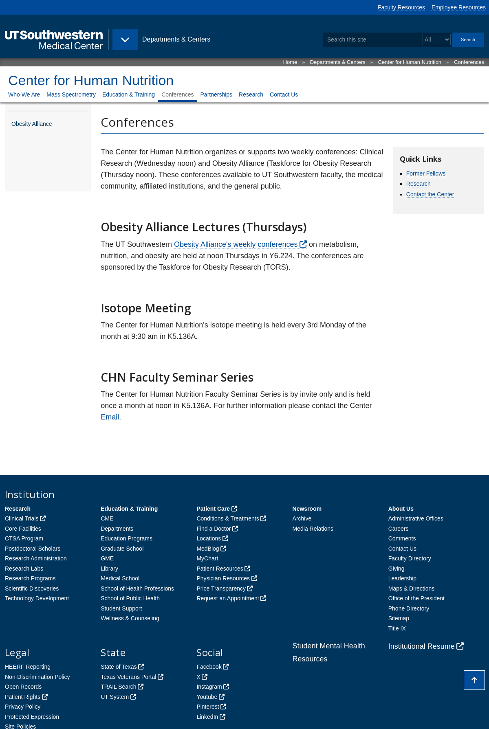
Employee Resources (459, 7)
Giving (396, 568)
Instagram (209, 686)
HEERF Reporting (28, 666)
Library (109, 568)
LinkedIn (207, 717)
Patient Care (213, 508)
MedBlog (207, 548)
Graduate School (122, 548)
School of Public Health (130, 598)
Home (290, 62)
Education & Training (128, 94)
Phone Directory (408, 608)
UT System (115, 697)
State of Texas (119, 666)
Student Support (121, 608)
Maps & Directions (411, 588)
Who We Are (24, 94)
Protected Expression (32, 717)
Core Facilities (23, 528)
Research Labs (24, 568)
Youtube (206, 697)
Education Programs (126, 538)
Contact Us (284, 94)
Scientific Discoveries (32, 588)
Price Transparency (221, 588)
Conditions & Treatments (227, 518)
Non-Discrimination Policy (37, 677)
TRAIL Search (118, 686)
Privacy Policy (22, 706)
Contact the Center (430, 194)
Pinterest (207, 706)
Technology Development (37, 598)
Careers (398, 528)
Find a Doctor (213, 528)
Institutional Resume (421, 646)
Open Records (23, 686)
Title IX (397, 628)
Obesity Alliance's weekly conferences (236, 244)
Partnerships (216, 94)
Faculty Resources (401, 7)
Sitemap (398, 618)
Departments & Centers (338, 62)
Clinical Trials (21, 518)
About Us (401, 508)
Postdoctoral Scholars (32, 548)
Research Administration (36, 558)
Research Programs (30, 578)
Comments (402, 538)
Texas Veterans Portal (128, 677)
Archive (302, 518)
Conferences (469, 62)
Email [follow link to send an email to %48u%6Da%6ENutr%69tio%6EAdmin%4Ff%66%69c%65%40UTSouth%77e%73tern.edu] (110, 417)
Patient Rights (22, 697)
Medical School (120, 578)
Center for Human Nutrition (409, 62)
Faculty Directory (409, 558)
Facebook (208, 666)
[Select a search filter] (437, 40)
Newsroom (307, 508)
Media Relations (313, 528)
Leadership (402, 578)
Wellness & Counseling (130, 618)
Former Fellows (425, 173)
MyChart (207, 558)
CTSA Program (24, 538)
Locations (208, 538)
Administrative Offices (415, 518)
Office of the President (416, 598)
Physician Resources (223, 578)
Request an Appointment (227, 598)
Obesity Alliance (31, 124)
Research (251, 94)
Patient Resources (219, 568)
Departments (117, 528)
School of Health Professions (137, 588)
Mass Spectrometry (71, 94)
